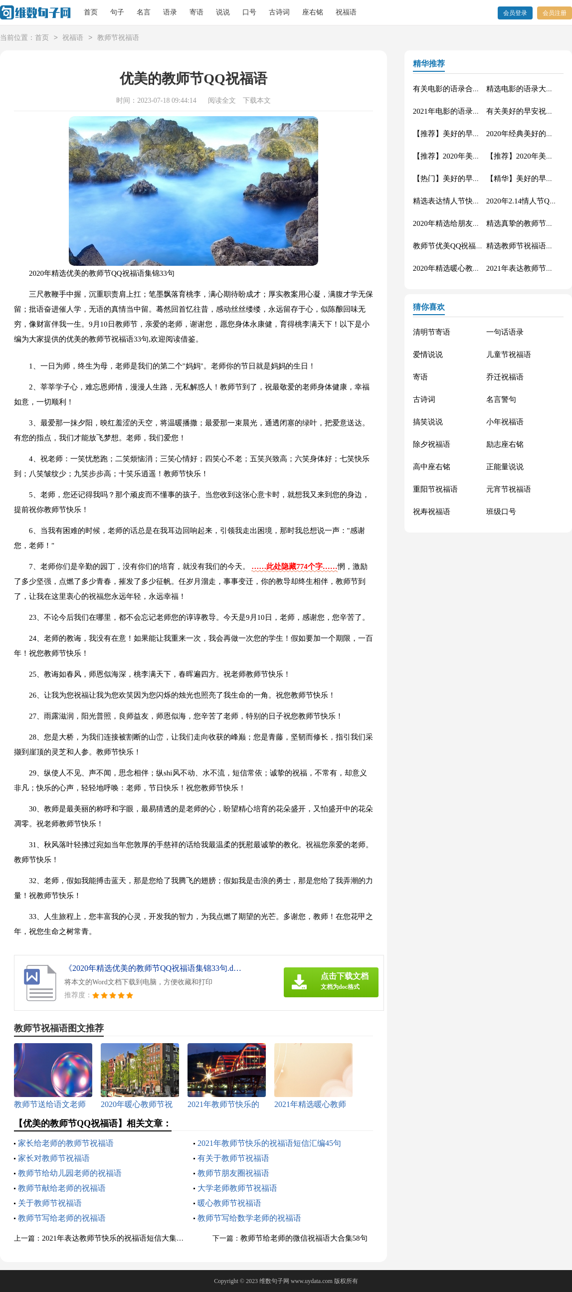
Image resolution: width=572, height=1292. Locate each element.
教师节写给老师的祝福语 (62, 1218)
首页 (91, 12)
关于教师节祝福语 (50, 1203)
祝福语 (346, 12)
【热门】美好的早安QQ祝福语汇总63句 (478, 179)
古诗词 (279, 12)
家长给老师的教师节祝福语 (66, 1143)
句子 (117, 12)
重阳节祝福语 (435, 489)
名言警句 (501, 399)
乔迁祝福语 (505, 377)
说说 (223, 12)
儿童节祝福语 (508, 355)
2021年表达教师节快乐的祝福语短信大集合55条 (120, 1238)
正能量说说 (505, 467)
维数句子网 (274, 1281)
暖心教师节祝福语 (229, 1203)
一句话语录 (505, 332)
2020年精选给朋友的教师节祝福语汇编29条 (484, 223)
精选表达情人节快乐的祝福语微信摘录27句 (484, 201)
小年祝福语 (505, 422)
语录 (170, 12)
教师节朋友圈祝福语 (233, 1173)
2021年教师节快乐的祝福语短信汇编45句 (269, 1143)
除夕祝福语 (431, 444)
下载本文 (257, 100)
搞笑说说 (428, 422)
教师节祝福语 (118, 38)
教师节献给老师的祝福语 (62, 1188)
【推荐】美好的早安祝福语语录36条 (473, 134)
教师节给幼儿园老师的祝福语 (70, 1173)
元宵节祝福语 (508, 489)
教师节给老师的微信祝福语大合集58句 (304, 1238)
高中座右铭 (431, 467)
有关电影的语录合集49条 (454, 89)
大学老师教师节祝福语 (237, 1188)
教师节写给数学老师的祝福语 (249, 1218)
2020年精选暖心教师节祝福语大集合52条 (480, 268)
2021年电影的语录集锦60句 (458, 111)
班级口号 (501, 512)
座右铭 (312, 12)
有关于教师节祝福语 (233, 1158)
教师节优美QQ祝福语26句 (456, 246)
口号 (249, 12)
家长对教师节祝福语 (54, 1158)
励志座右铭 (505, 444)
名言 (144, 12)
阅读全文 (222, 100)
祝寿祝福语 (431, 512)
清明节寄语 (431, 332)
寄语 (196, 12)
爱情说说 (428, 355)
